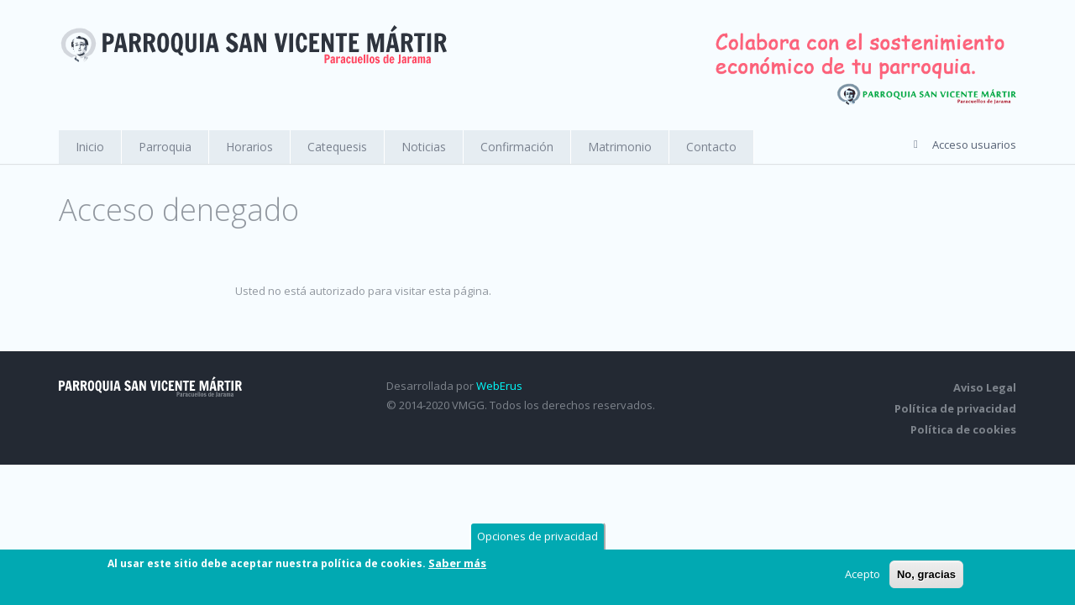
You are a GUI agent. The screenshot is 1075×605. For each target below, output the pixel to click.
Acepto (862, 574)
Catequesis (337, 147)
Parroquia (165, 147)
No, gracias (926, 575)
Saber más (457, 563)
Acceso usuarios (974, 144)
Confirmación (516, 147)
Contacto (711, 147)
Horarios (249, 147)
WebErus (499, 385)
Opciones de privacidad (537, 536)
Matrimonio (620, 147)
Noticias (423, 147)
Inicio (90, 147)
